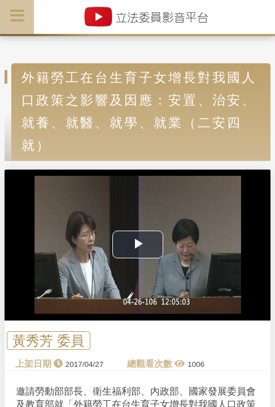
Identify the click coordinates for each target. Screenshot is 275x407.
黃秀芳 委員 (48, 340)
